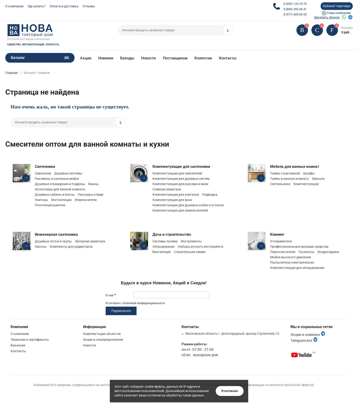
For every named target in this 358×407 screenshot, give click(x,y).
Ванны (93, 184)
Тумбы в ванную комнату (289, 178)
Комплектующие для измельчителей (180, 210)
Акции (85, 58)
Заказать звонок (327, 17)
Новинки (105, 58)
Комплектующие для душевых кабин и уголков (188, 205)
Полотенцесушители (50, 205)
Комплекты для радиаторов (71, 246)
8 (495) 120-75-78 (295, 4)
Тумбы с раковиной (285, 173)
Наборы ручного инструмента (200, 246)
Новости (148, 58)
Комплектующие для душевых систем (180, 178)
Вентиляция (161, 251)
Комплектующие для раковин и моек (180, 184)
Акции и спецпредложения (103, 339)
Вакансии (18, 345)
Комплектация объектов (102, 334)
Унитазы (41, 199)
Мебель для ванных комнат (294, 166)
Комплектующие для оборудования (297, 267)
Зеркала (318, 178)
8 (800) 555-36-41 (295, 9)
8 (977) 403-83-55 (295, 14)
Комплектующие (306, 184)
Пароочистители (282, 251)
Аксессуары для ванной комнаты (60, 189)
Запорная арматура (90, 241)
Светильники (280, 184)
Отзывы (89, 6)
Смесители (43, 173)
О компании (14, 6)
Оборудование (163, 246)
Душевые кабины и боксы (55, 194)
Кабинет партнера (336, 6)
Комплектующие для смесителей (177, 173)
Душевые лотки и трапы (53, 241)
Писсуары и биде (90, 194)
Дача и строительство (171, 234)
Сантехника (45, 166)
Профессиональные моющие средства (299, 246)
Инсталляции (61, 199)
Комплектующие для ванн (172, 199)
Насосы (41, 246)
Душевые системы (68, 173)
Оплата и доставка (64, 6)
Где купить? (36, 6)
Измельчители (86, 199)
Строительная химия (190, 251)
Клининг (277, 234)
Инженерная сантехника (56, 234)
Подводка (209, 194)
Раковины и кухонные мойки (57, 178)
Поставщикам (175, 58)
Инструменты (191, 241)
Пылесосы (306, 251)
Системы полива (165, 241)
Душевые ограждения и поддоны (60, 184)
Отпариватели (281, 241)
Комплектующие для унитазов (175, 194)
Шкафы (309, 173)
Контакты (227, 58)
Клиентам (203, 58)
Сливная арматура (166, 189)
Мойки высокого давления (290, 257)
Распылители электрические (292, 262)
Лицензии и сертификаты (30, 339)
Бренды (127, 58)
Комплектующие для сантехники (181, 166)
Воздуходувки (328, 251)
